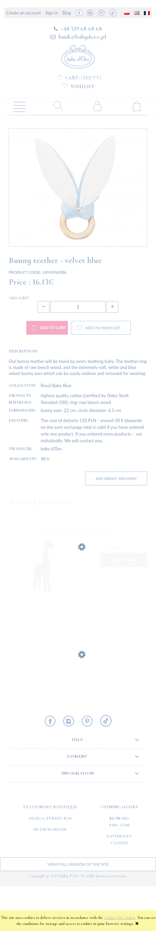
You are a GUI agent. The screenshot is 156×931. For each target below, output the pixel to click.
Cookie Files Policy (119, 917)
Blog (67, 12)
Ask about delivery (116, 522)
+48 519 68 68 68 (81, 28)
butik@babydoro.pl (82, 36)
